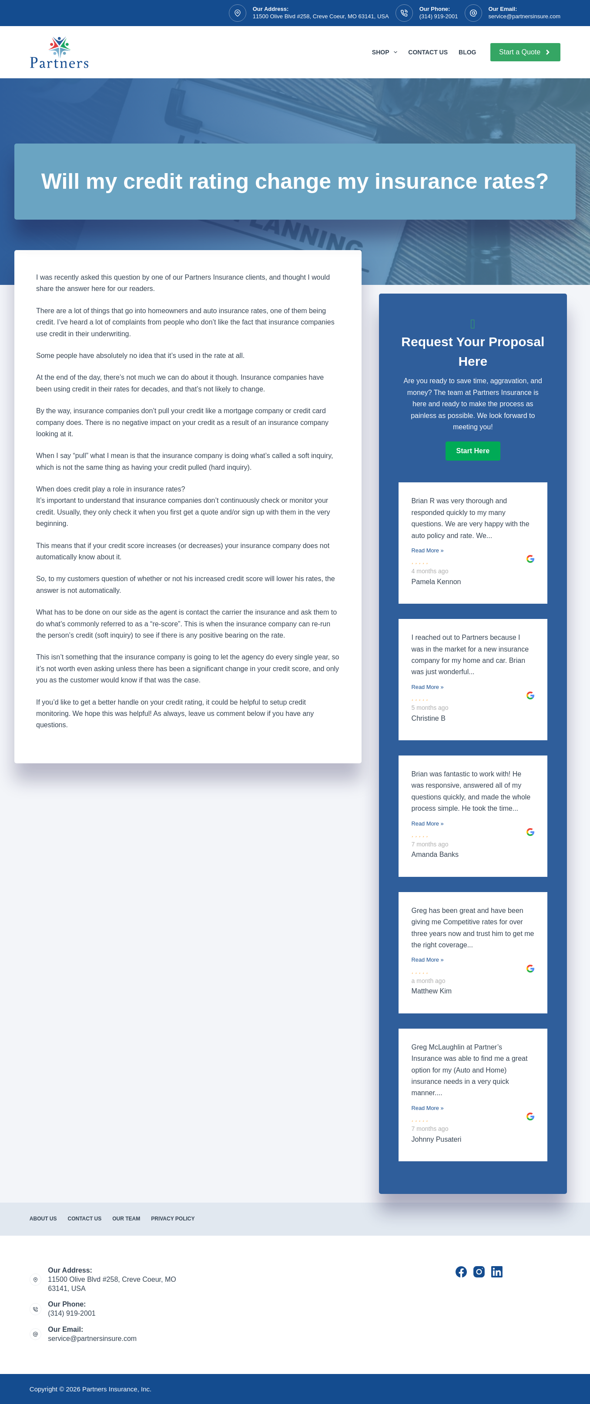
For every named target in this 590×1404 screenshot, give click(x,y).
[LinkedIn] (497, 1271)
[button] (473, 451)
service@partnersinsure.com (525, 16)
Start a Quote (525, 52)
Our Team (126, 1219)
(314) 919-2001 (438, 16)
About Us (43, 1219)
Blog (467, 52)
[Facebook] (461, 1271)
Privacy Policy (172, 1219)
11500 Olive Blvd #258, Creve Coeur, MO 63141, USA (321, 16)
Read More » (428, 550)
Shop (386, 52)
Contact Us (428, 52)
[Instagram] (479, 1271)
